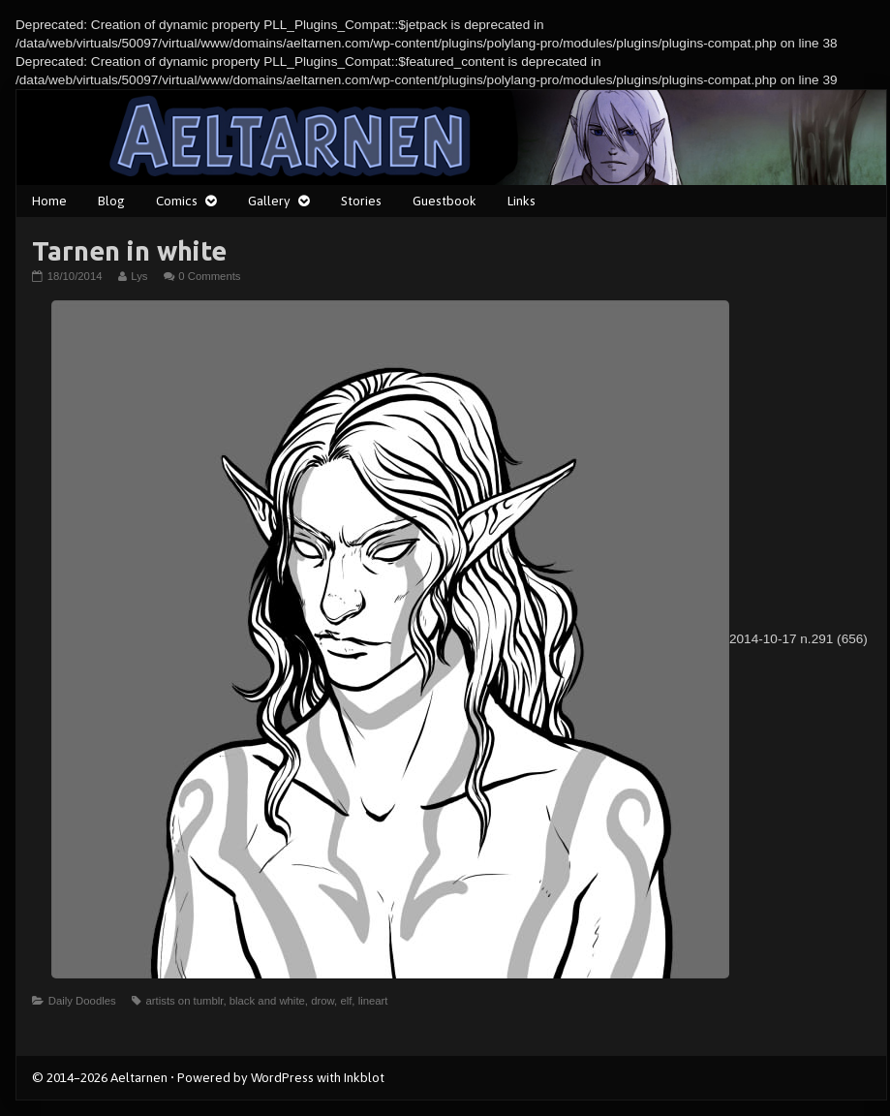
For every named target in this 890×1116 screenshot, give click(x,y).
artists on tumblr (184, 1001)
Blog (111, 200)
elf (346, 1001)
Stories (361, 200)
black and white (267, 1001)
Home (49, 200)
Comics (177, 200)
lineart (373, 1001)
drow (322, 1001)
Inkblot (364, 1077)
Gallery (269, 200)
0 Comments (209, 276)
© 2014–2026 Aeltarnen (100, 1077)
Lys (138, 276)
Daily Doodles (82, 1001)
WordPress (282, 1077)
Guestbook (444, 200)
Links (521, 200)
